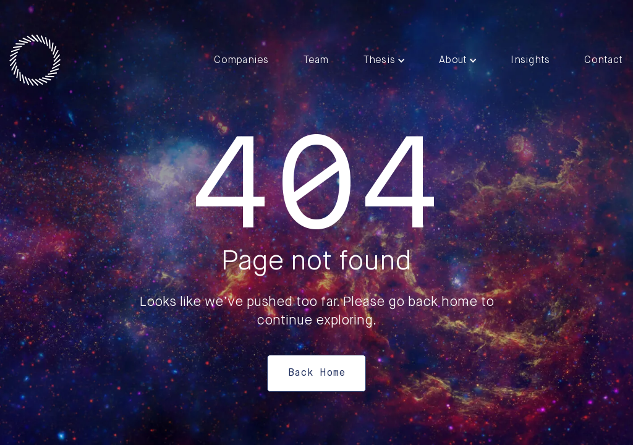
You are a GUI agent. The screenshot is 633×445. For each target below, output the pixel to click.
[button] (384, 60)
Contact (603, 61)
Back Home (316, 373)
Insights (530, 61)
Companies (241, 61)
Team (316, 61)
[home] (35, 60)
